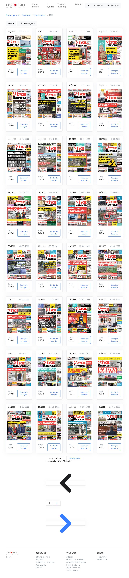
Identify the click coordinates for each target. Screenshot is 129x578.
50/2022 (72, 31)
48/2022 (11, 85)
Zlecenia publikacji (62, 5)
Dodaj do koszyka (24, 72)
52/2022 (11, 31)
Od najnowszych (26, 24)
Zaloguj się (98, 5)
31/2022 (41, 300)
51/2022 (41, 31)
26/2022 (72, 353)
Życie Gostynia (73, 565)
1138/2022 (103, 139)
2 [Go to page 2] (56, 503)
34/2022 (72, 246)
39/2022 (41, 192)
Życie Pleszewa (73, 567)
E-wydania (50, 5)
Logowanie (102, 557)
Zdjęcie (69, 557)
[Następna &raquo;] (65, 523)
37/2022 (102, 192)
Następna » (75, 458)
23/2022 (41, 407)
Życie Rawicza (40, 15)
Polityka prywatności (45, 562)
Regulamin (41, 565)
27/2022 (41, 353)
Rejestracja (102, 559)
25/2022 (102, 353)
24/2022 (11, 407)
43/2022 (42, 139)
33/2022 (102, 246)
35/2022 (42, 246)
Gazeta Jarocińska (75, 559)
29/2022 (102, 300)
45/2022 (102, 85)
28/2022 (11, 353)
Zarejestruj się (113, 5)
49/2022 (102, 31)
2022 (10, 24)
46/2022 (72, 85)
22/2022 (72, 407)
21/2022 (102, 407)
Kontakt (78, 4)
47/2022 (42, 85)
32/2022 (11, 300)
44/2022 (12, 139)
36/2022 (11, 246)
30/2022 (72, 300)
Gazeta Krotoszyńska (76, 562)
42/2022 (72, 139)
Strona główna (35, 5)
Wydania (26, 15)
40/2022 (11, 192)
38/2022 (72, 192)
